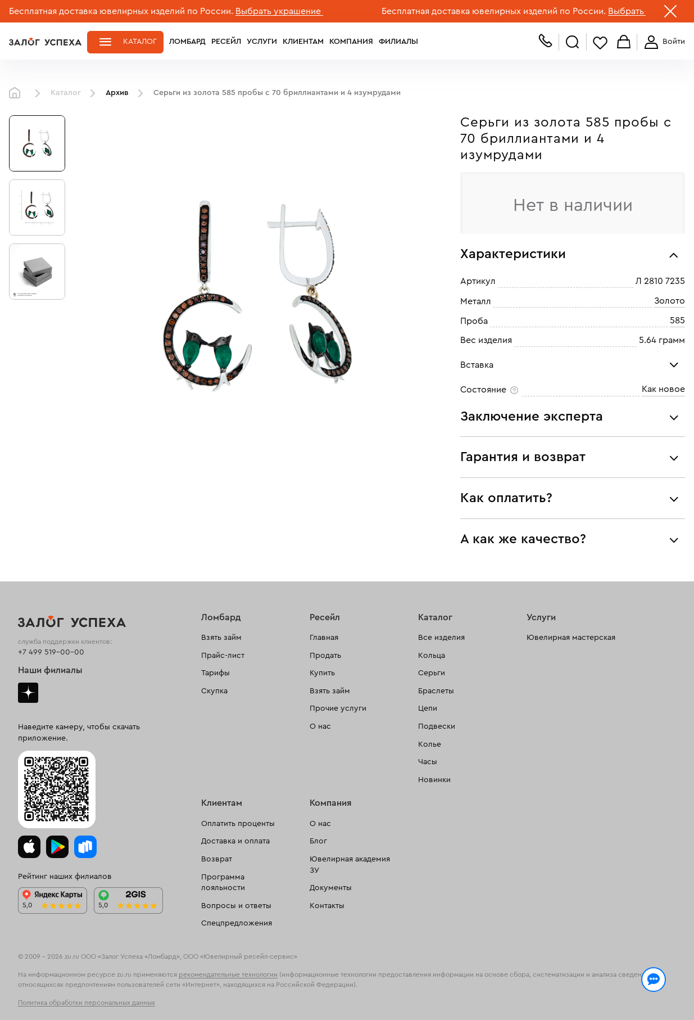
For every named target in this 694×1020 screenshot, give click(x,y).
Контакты (327, 906)
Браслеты (436, 691)
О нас (320, 726)
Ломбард (187, 42)
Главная (17, 93)
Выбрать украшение (279, 11)
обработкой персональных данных (87, 999)
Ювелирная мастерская (571, 638)
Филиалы (398, 42)
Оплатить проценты (238, 824)
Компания (351, 42)
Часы (427, 762)
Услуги (262, 42)
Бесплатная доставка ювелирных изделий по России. (121, 11)
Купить (322, 673)
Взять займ (221, 638)
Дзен (28, 693)
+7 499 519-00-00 (51, 652)
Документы (331, 888)
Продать (325, 656)
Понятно (647, 993)
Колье (429, 744)
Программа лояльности (223, 882)
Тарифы (215, 673)
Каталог (140, 42)
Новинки (434, 780)
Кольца (431, 656)
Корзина (624, 42)
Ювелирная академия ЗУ (350, 864)
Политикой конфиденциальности (507, 987)
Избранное (600, 42)
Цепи (427, 708)
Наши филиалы (50, 670)
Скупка (214, 691)
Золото (669, 300)
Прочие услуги (338, 708)
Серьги (431, 673)
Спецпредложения (236, 923)
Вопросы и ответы (236, 906)
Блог (318, 841)
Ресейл (226, 42)
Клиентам (303, 42)
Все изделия (441, 638)
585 (677, 320)
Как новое (663, 389)
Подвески (436, 726)
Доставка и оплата (235, 841)
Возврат (216, 859)
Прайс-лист (222, 656)
